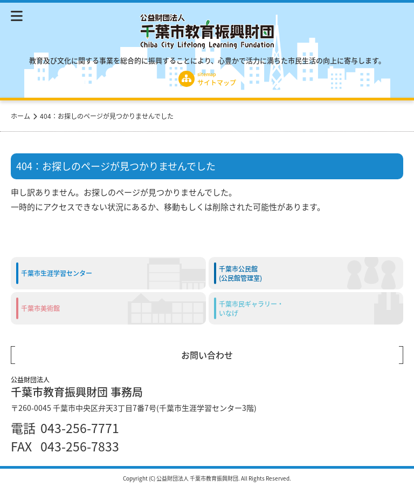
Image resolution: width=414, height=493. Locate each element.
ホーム (20, 115)
